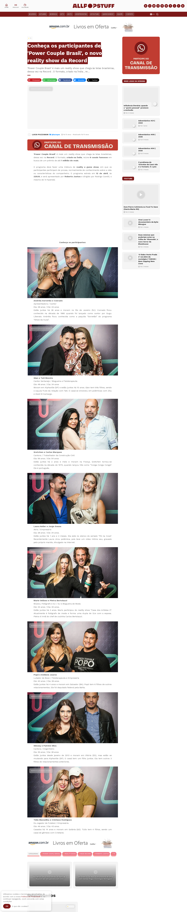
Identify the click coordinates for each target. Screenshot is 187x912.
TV (63, 14)
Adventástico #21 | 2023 (146, 122)
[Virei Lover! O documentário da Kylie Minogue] (130, 223)
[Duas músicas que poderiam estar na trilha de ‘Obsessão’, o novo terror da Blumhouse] (130, 238)
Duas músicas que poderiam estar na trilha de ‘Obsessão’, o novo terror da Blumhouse (148, 239)
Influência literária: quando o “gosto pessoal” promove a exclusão (136, 108)
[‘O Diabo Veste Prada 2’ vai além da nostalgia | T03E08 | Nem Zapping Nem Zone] (130, 257)
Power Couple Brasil (51, 854)
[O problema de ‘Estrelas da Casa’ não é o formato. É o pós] (130, 165)
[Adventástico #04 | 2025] (130, 151)
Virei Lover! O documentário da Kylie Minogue (148, 222)
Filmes (43, 14)
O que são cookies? (20, 906)
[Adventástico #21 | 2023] (130, 124)
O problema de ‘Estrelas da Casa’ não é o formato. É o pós (148, 164)
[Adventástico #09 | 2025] (130, 137)
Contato (129, 14)
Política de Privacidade (30, 897)
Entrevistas (82, 14)
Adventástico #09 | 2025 (146, 136)
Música (54, 14)
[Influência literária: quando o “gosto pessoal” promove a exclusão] (141, 97)
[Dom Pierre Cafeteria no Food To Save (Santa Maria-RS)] (141, 194)
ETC (70, 14)
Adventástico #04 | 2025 (147, 149)
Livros (33, 14)
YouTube (95, 14)
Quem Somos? (108, 14)
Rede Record (85, 854)
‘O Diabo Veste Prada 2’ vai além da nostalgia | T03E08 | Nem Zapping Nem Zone (147, 259)
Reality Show (70, 854)
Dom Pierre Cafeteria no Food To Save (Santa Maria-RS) (141, 208)
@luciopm (55, 135)
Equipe (120, 14)
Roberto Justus (102, 854)
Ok (7, 906)
